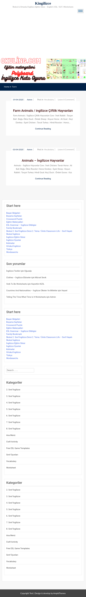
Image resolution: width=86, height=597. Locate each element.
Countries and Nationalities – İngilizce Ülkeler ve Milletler (31, 290)
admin (30, 99)
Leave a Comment (66, 99)
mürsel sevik (40, 277)
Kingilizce (43, 3)
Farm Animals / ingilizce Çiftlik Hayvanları (43, 111)
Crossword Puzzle (14, 219)
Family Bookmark (14, 228)
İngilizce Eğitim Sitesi (15, 237)
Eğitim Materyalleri (14, 222)
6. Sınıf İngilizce (13, 415)
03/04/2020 (18, 149)
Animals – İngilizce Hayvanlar (43, 160)
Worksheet (11, 467)
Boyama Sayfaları (14, 216)
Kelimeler (10, 243)
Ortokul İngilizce (13, 246)
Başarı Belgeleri (13, 213)
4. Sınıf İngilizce (13, 402)
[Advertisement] (43, 36)
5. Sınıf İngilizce (13, 409)
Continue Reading (43, 129)
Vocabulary (49, 99)
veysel (64, 290)
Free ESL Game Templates (18, 448)
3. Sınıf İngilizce (13, 396)
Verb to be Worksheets (16, 284)
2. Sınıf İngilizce (13, 389)
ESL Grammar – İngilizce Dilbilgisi (21, 225)
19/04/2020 (18, 99)
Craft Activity (12, 441)
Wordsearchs (12, 252)
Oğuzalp (28, 271)
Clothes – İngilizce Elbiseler (18, 277)
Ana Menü (10, 435)
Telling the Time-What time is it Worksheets (26, 297)
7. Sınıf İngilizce (13, 422)
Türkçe (9, 249)
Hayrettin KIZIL (37, 284)
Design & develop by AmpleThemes (50, 593)
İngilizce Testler (13, 271)
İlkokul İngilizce (13, 234)
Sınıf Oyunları (12, 454)
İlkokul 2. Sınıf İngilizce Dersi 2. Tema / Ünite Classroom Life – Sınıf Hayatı (39, 231)
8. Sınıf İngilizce (13, 428)
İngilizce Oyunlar (13, 240)
